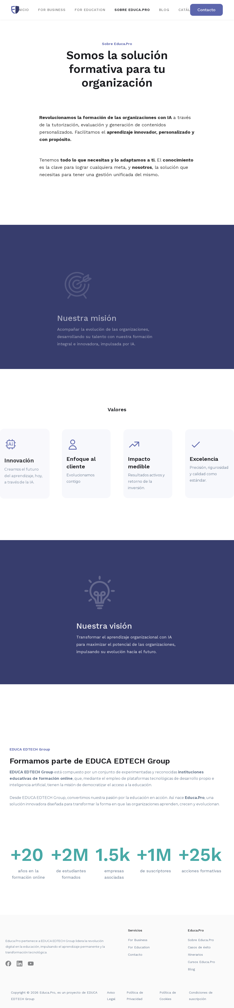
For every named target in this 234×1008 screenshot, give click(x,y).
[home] (15, 10)
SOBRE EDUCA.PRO (132, 10)
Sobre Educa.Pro (201, 940)
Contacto (135, 954)
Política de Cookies (168, 996)
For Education (139, 947)
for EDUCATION (90, 10)
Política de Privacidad (135, 996)
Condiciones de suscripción (201, 996)
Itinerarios (195, 954)
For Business (137, 940)
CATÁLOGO (188, 10)
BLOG (164, 10)
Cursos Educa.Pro (201, 962)
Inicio (23, 10)
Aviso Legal (111, 996)
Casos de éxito (199, 947)
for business (52, 10)
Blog (191, 969)
